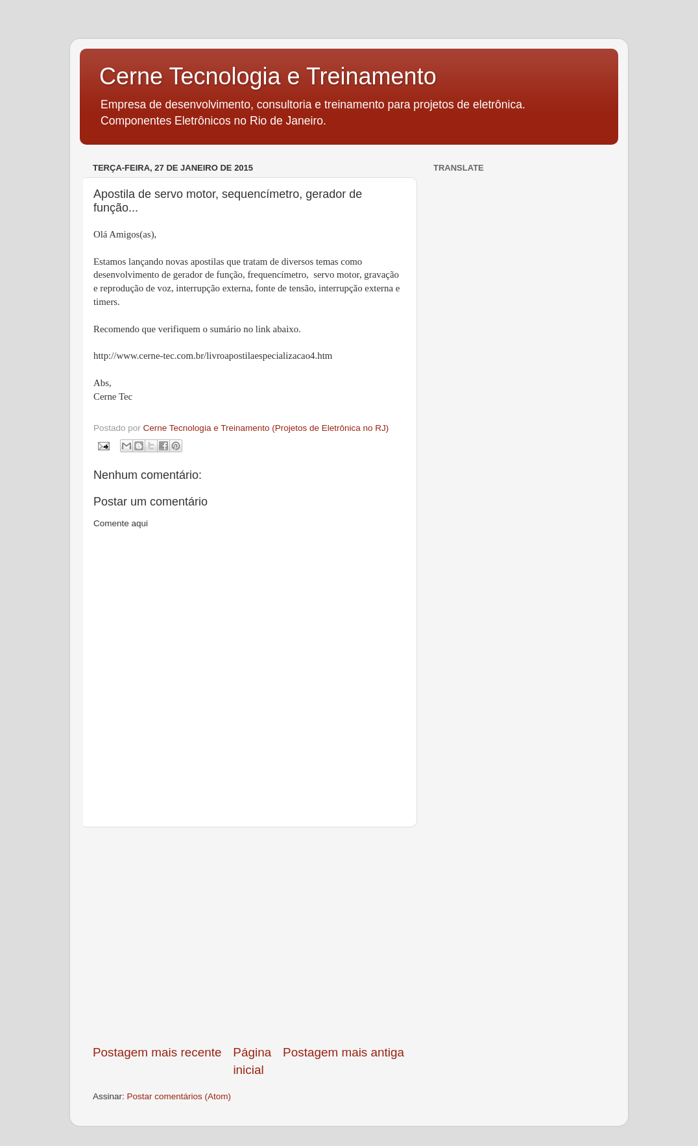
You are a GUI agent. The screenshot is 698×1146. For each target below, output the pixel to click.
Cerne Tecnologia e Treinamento (268, 76)
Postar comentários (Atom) (179, 1096)
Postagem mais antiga (343, 1052)
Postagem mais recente (157, 1052)
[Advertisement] (248, 936)
